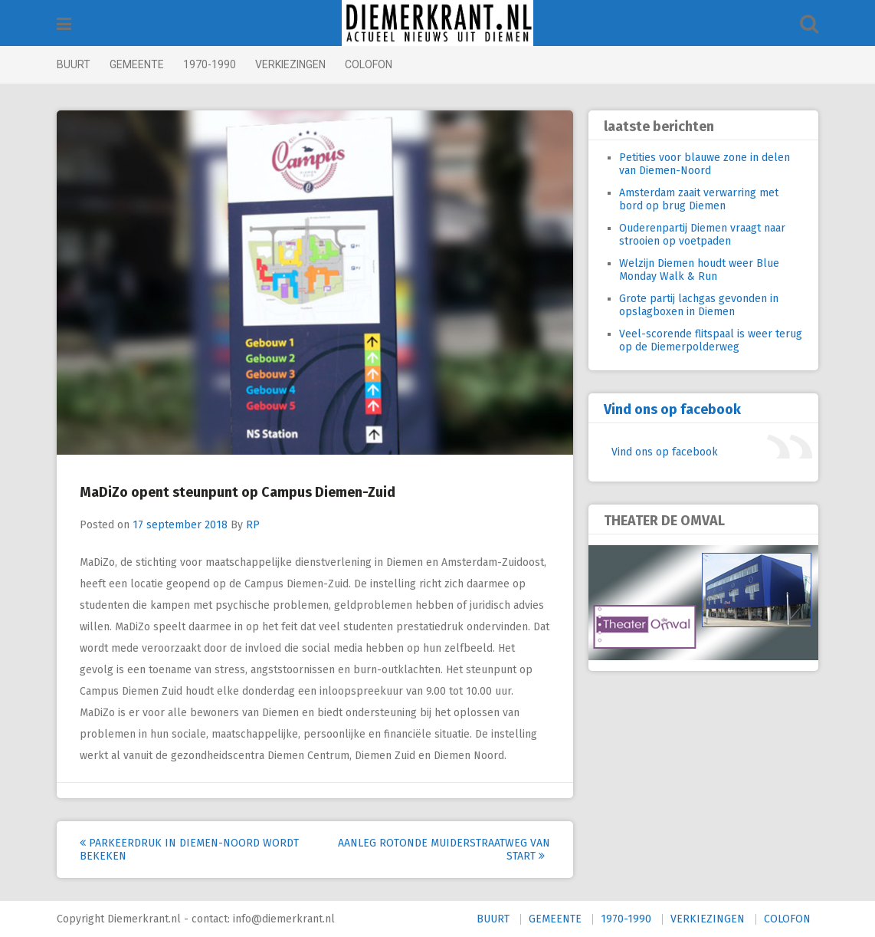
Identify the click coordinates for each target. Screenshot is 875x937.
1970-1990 (209, 64)
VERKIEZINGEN (290, 64)
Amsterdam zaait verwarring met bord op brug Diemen (698, 199)
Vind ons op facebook (672, 409)
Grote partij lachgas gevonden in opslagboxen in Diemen (698, 305)
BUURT (73, 64)
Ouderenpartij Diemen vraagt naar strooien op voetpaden (702, 235)
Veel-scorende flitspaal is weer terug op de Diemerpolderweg (710, 340)
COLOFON (368, 64)
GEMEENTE (137, 64)
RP (253, 524)
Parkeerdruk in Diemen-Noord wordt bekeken (189, 850)
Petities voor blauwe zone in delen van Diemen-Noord (704, 164)
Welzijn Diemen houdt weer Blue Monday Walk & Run (699, 270)
